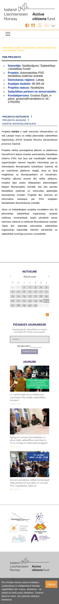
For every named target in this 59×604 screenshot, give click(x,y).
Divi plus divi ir (24, 346)
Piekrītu (51, 584)
